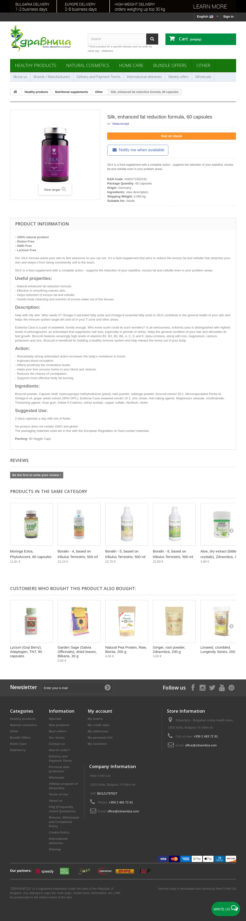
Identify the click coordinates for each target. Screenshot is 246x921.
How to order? (59, 750)
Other (203, 65)
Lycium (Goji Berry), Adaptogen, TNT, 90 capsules (26, 651)
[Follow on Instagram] (202, 687)
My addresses (98, 731)
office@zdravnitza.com (201, 745)
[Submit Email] (107, 688)
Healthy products (35, 65)
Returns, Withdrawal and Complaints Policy (64, 822)
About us (20, 76)
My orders (95, 719)
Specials (55, 719)
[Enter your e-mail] (77, 688)
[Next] (231, 530)
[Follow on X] (212, 687)
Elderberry (18, 750)
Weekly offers (178, 76)
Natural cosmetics (87, 65)
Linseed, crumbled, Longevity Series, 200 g (219, 649)
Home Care (131, 65)
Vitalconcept (120, 123)
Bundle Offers (170, 65)
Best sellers (57, 731)
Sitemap (55, 849)
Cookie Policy (59, 832)
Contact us (57, 744)
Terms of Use (58, 794)
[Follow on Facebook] (192, 687)
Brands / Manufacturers (52, 76)
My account (100, 711)
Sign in (228, 16)
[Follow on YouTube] (222, 687)
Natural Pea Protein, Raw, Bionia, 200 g (126, 649)
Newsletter (23, 687)
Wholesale (203, 76)
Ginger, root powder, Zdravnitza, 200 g (169, 649)
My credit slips (98, 725)
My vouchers (97, 744)
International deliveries (144, 76)
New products (59, 725)
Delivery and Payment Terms (98, 76)
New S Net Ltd (226, 888)
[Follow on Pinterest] (231, 687)
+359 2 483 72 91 (206, 736)
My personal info (100, 737)
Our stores (57, 737)
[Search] (152, 38)
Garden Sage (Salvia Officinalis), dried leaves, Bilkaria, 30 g (77, 651)
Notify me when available (137, 150)
